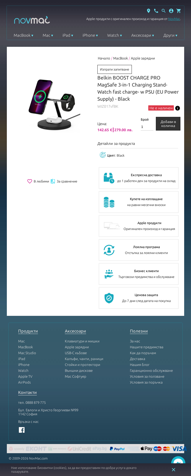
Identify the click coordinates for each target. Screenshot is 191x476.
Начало (104, 58)
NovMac (174, 19)
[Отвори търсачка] (163, 11)
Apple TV (25, 376)
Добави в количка (168, 124)
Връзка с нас (28, 422)
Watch (113, 35)
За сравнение (63, 181)
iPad (66, 35)
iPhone (89, 35)
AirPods (24, 382)
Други (168, 35)
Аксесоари (141, 35)
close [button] (173, 469)
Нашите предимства (146, 347)
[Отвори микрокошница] (179, 11)
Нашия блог (139, 365)
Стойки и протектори (82, 365)
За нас (135, 341)
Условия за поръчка (146, 382)
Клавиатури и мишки (82, 341)
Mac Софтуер (75, 376)
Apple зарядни (143, 58)
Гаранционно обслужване (151, 371)
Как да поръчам (143, 353)
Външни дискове (79, 371)
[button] (171, 11)
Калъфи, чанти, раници (84, 359)
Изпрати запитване (114, 69)
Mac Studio (27, 353)
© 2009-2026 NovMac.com (28, 458)
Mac (46, 35)
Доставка (137, 359)
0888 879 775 (35, 403)
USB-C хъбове (76, 353)
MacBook (22, 35)
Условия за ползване (147, 376)
